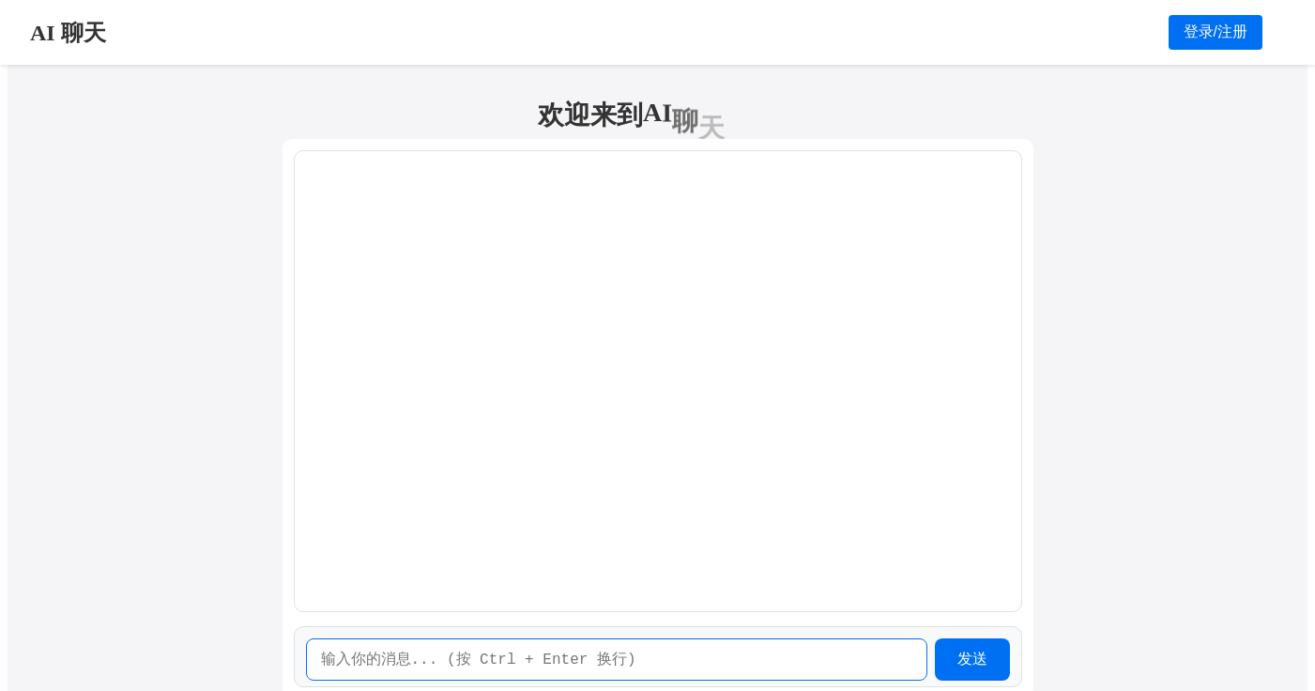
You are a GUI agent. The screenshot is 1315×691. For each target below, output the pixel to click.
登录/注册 (1215, 31)
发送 (972, 659)
